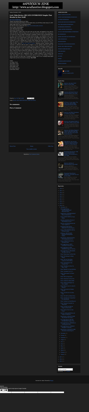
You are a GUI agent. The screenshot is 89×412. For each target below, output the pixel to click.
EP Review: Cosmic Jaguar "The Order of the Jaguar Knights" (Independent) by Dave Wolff (71, 103)
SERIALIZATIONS (62, 63)
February (63, 352)
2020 (61, 201)
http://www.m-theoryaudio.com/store (35, 25)
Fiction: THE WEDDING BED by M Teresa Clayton (68, 230)
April (62, 348)
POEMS (60, 58)
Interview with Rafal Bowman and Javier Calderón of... (68, 224)
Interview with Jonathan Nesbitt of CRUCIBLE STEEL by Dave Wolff (71, 122)
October (62, 335)
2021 (61, 199)
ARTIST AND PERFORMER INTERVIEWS (67, 17)
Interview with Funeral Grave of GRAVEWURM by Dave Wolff (71, 93)
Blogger (51, 380)
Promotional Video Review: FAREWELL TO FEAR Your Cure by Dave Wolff (71, 174)
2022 (61, 196)
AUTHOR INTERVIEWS (63, 19)
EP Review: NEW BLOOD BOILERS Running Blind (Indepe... (67, 234)
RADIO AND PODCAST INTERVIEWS (66, 36)
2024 (61, 192)
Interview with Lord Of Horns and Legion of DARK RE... (68, 314)
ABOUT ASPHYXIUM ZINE (64, 14)
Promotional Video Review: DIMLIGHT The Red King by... (68, 227)
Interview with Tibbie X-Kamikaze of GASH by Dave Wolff (71, 113)
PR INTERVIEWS (62, 34)
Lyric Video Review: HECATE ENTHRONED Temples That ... (68, 320)
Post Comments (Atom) (34, 154)
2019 (61, 203)
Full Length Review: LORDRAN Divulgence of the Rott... (68, 327)
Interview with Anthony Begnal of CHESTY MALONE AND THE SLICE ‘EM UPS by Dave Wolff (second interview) (71, 132)
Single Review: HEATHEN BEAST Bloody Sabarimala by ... (68, 214)
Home (31, 146)
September (63, 337)
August (62, 339)
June (62, 343)
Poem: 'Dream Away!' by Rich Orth (68, 254)
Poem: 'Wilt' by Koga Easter (66, 276)
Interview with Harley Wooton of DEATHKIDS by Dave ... (67, 221)
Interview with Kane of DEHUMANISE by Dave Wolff (70, 164)
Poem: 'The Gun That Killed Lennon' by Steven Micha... (67, 260)
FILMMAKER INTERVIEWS (64, 26)
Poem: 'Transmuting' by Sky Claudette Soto (66, 263)
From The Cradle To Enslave (28, 43)
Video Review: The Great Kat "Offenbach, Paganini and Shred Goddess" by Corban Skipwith (71, 143)
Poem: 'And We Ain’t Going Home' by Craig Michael (68, 298)
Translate (66, 371)
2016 (61, 359)
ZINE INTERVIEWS (62, 39)
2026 (61, 188)
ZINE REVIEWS (61, 51)
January (62, 354)
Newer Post (13, 146)
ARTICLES (60, 53)
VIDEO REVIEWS (32, 100)
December (63, 207)
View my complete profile (68, 73)
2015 (61, 361)
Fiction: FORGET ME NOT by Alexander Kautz (67, 241)
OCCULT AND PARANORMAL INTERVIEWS (68, 31)
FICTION (60, 56)
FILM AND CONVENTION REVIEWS (66, 44)
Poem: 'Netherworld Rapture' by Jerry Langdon (67, 283)
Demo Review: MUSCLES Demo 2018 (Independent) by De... (68, 238)
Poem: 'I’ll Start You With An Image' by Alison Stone (67, 307)
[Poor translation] (5, 390)
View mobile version (31, 149)
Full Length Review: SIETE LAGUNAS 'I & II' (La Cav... (67, 245)
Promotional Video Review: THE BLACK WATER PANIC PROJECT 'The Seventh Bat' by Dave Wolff (71, 153)
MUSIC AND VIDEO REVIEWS (20, 100)
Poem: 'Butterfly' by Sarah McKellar (68, 269)
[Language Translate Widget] (65, 369)
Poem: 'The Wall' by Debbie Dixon (68, 295)
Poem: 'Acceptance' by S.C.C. (67, 271)
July (62, 341)
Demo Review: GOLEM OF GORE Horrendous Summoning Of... (68, 330)
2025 (61, 190)
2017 (61, 357)
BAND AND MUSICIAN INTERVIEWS (66, 22)
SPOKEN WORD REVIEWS (64, 48)
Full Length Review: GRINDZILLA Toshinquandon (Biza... (68, 323)
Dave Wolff (66, 71)
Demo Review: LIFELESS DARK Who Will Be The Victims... (68, 317)
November (63, 333)
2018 (61, 205)
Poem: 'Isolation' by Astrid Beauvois (68, 301)
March (62, 350)
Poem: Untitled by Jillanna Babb (67, 280)
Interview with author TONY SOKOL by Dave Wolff (70, 84)
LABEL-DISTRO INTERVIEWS (65, 29)
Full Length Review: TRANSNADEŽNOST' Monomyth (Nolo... (66, 210)
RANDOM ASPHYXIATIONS (64, 61)
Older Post (50, 146)
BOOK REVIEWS (62, 41)
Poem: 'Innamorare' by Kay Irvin (67, 278)
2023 (61, 194)
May (62, 346)
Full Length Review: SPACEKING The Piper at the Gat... (68, 251)
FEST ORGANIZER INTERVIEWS (65, 24)
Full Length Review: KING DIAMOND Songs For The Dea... (68, 248)
